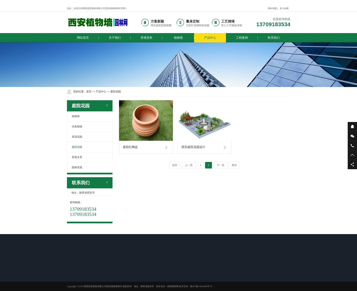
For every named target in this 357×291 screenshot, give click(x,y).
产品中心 (210, 37)
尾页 (234, 165)
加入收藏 (284, 8)
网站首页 (83, 37)
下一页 (220, 165)
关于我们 (115, 37)
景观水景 (77, 157)
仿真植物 (77, 126)
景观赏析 (146, 37)
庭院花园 (115, 91)
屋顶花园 (77, 136)
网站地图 (272, 8)
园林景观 (77, 167)
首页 (88, 91)
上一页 (189, 165)
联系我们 (274, 37)
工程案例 (242, 37)
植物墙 (178, 37)
